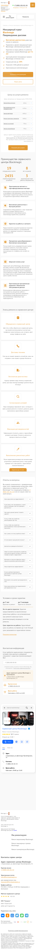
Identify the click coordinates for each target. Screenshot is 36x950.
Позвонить (25, 17)
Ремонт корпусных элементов (11, 118)
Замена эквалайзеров (9, 128)
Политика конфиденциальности (18, 931)
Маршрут (7, 742)
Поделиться (2, 915)
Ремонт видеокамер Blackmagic (22, 839)
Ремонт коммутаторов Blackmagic (22, 849)
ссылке (15, 830)
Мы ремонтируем (8, 17)
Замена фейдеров (8, 113)
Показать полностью (10, 634)
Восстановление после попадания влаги (9, 108)
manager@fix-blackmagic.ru (10, 882)
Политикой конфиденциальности (22, 668)
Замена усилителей (9, 123)
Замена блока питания (9, 103)
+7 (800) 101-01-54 (20, 5)
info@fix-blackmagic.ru (9, 877)
